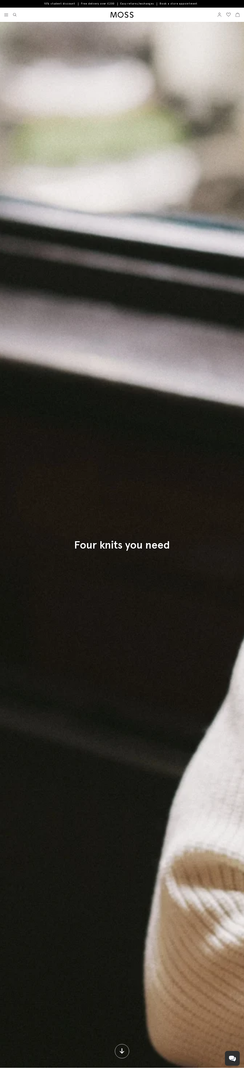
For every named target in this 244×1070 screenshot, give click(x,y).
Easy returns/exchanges (137, 3)
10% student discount (59, 3)
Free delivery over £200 (98, 3)
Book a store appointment (179, 3)
